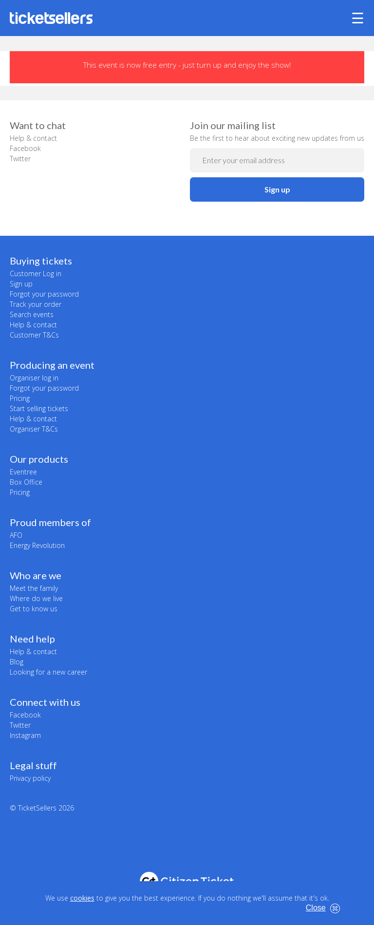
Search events (32, 314)
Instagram (25, 735)
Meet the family (34, 588)
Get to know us (33, 608)
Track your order (35, 304)
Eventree (23, 471)
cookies (82, 898)
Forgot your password (44, 294)
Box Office (26, 482)
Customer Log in (35, 273)
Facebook (25, 148)
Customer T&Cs (34, 335)
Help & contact (33, 138)
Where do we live (36, 598)
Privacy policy (30, 778)
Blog (16, 661)
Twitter (20, 158)
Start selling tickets (39, 408)
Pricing (20, 398)
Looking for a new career (48, 672)
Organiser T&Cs (34, 429)
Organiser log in (34, 377)
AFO (16, 535)
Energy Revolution (37, 545)
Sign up (277, 189)
